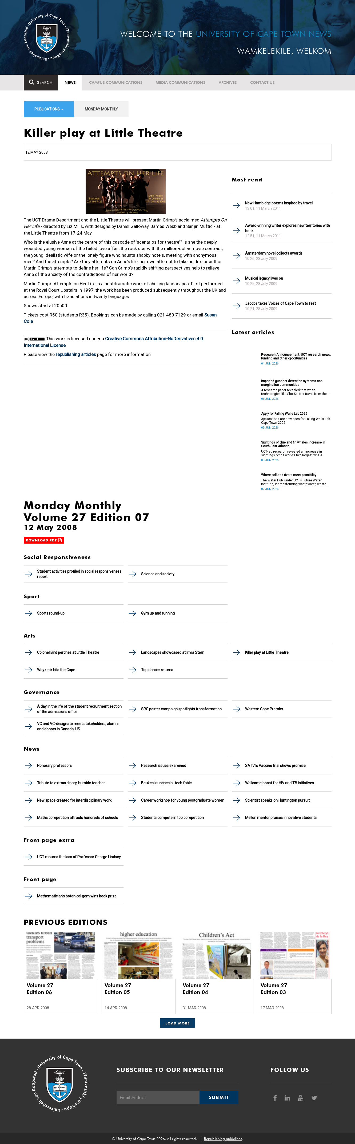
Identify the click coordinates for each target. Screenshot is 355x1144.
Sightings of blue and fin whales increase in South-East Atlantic (293, 444)
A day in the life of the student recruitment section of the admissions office (79, 709)
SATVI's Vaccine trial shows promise (275, 765)
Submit (219, 1097)
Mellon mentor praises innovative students (281, 818)
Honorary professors (54, 765)
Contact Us (262, 82)
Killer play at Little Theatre (267, 652)
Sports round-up (51, 613)
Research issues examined (163, 765)
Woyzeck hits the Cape (56, 670)
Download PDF (44, 540)
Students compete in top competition (172, 818)
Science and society (157, 574)
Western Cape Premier (264, 709)
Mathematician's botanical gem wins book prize (77, 896)
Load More (177, 1023)
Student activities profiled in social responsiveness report (79, 574)
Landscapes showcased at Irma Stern (172, 652)
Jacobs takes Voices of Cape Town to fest (280, 303)
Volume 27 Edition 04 (196, 988)
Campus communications (115, 82)
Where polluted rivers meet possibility (288, 475)
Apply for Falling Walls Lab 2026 (284, 413)
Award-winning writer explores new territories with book (287, 228)
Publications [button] (48, 109)
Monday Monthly (101, 109)
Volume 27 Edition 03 (274, 988)
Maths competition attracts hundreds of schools (77, 818)
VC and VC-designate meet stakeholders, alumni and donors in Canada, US (77, 726)
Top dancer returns (157, 670)
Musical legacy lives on (264, 278)
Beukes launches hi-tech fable (166, 783)
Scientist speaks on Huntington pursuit (277, 800)
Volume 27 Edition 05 (118, 988)
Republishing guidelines (223, 1139)
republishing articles (76, 354)
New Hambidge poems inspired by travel (279, 203)
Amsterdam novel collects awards (273, 253)
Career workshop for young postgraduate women (182, 800)
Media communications (180, 82)
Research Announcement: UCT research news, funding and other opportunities (296, 356)
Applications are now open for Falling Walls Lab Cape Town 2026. (295, 421)
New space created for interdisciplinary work (74, 800)
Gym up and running (158, 613)
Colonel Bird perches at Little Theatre (68, 652)
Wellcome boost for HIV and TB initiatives (279, 783)
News (70, 82)
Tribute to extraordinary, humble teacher (71, 783)
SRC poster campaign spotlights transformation (181, 709)
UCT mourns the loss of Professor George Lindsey (79, 857)
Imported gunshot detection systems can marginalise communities (291, 383)
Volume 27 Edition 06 (40, 988)
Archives (228, 82)
